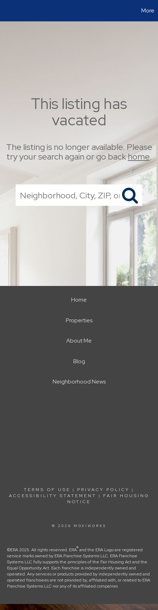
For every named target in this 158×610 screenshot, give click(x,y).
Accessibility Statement (52, 496)
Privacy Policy (103, 489)
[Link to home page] (6, 10)
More (147, 10)
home (138, 156)
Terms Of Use (47, 489)
